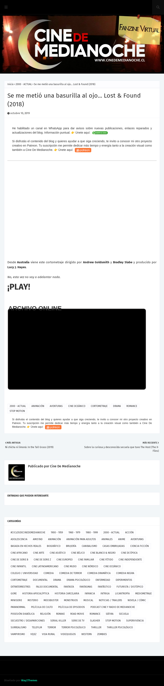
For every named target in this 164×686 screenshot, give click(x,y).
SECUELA (124, 613)
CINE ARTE (38, 552)
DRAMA (117, 406)
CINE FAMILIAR (86, 559)
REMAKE (60, 613)
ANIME (121, 539)
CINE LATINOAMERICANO (45, 566)
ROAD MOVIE (77, 613)
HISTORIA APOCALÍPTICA (35, 593)
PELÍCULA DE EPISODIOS (71, 607)
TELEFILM (37, 627)
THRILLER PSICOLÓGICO (120, 627)
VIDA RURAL (48, 634)
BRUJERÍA (71, 546)
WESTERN (86, 634)
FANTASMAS (86, 586)
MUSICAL (88, 600)
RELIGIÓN (45, 613)
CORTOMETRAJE (99, 406)
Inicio (10, 84)
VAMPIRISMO (18, 634)
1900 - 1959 (57, 532)
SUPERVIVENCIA (135, 620)
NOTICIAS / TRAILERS (110, 600)
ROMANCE (131, 406)
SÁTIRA (109, 613)
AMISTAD (38, 539)
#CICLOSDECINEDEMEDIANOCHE (28, 532)
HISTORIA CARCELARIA (67, 593)
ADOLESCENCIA (19, 539)
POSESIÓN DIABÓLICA (23, 613)
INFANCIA (90, 593)
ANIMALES (107, 539)
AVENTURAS (56, 406)
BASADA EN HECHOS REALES (26, 546)
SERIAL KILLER (58, 620)
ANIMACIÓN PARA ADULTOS (81, 539)
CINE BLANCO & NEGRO (102, 552)
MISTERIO (33, 600)
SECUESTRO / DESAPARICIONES (28, 620)
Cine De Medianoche (65, 466)
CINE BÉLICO (78, 552)
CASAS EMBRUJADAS (114, 546)
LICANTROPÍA (122, 593)
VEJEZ (33, 634)
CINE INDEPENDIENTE (130, 559)
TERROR (51, 627)
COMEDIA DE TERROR (70, 573)
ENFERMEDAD (103, 580)
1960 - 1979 (74, 532)
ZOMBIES (102, 634)
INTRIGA (105, 593)
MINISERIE (16, 600)
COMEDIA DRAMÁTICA (99, 573)
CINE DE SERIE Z (42, 559)
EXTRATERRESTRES (20, 586)
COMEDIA (49, 573)
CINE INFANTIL (18, 566)
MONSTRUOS (71, 600)
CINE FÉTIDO (106, 559)
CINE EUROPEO (65, 559)
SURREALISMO (18, 627)
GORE (14, 593)
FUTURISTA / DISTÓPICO (130, 586)
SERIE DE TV (78, 620)
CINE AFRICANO (19, 552)
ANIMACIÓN (37, 406)
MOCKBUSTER (51, 600)
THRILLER (96, 627)
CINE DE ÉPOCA (129, 552)
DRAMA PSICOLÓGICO (78, 580)
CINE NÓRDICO (90, 566)
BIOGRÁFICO (53, 546)
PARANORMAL (18, 607)
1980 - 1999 (92, 532)
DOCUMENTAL (40, 580)
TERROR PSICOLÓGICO (73, 627)
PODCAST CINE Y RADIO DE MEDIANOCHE (112, 607)
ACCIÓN (129, 532)
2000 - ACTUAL (24, 84)
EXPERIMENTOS (124, 580)
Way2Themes (29, 680)
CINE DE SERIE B (19, 559)
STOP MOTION (17, 411)
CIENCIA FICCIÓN (139, 546)
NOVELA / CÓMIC (137, 600)
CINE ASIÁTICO (58, 552)
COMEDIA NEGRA (125, 573)
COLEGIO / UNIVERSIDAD (24, 573)
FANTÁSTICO (104, 586)
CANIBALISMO (89, 546)
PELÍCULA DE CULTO (42, 607)
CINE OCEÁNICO (76, 406)
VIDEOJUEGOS (68, 634)
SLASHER (95, 620)
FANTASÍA (69, 586)
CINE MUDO (70, 566)
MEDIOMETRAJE (143, 593)
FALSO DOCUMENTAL (47, 586)
